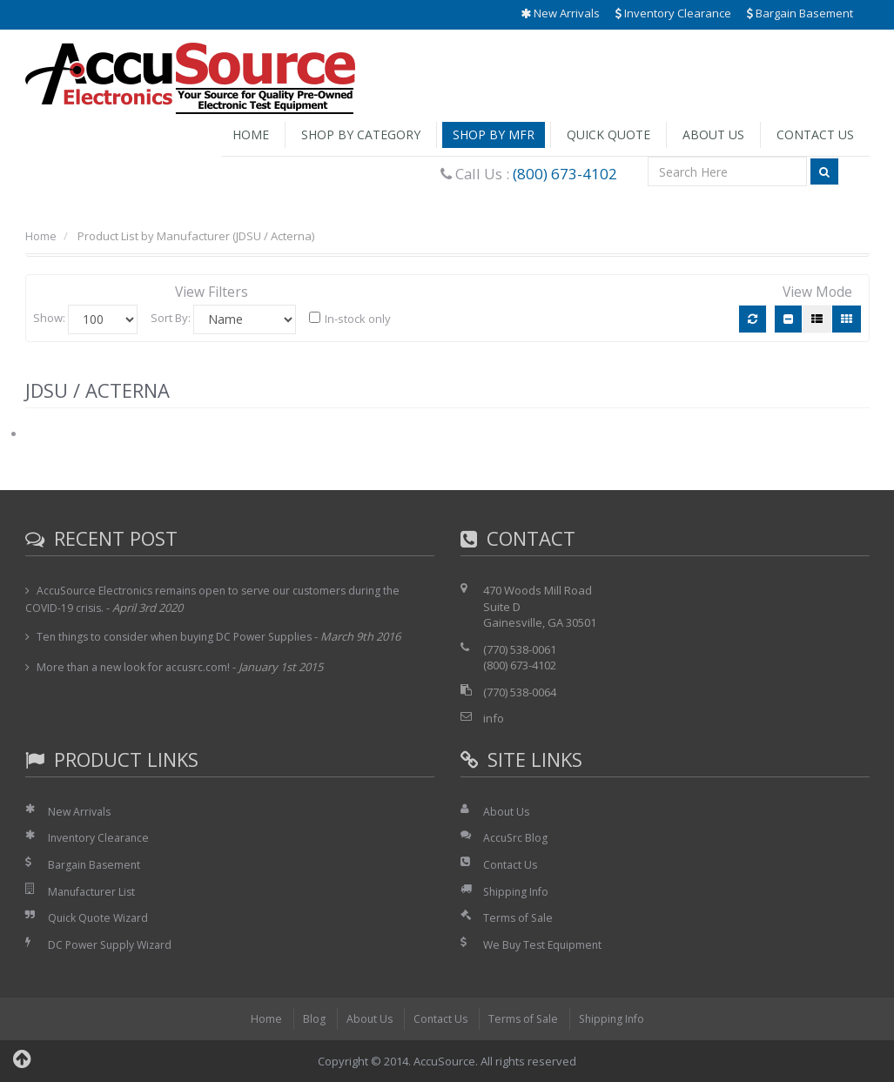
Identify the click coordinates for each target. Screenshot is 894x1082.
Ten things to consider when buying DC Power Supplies (181, 636)
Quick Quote (608, 134)
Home (250, 134)
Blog (308, 1018)
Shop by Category (360, 134)
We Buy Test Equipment (545, 944)
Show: (49, 318)
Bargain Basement (800, 13)
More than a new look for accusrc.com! (138, 667)
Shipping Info (518, 891)
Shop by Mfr (493, 134)
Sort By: (171, 318)
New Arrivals (560, 13)
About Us (713, 134)
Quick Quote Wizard (100, 917)
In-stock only (350, 318)
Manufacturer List (94, 891)
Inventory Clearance (673, 13)
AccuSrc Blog (516, 837)
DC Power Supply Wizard (113, 944)
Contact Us (815, 134)
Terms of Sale (519, 917)
